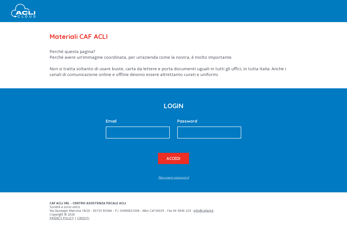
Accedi (173, 158)
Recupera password (173, 177)
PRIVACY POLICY (62, 218)
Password (187, 121)
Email (111, 121)
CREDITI (83, 218)
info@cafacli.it (204, 210)
